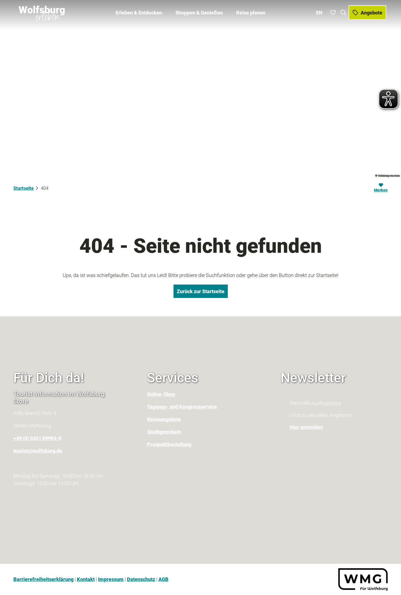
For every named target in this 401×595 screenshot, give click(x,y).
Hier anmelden (306, 427)
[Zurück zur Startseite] (40, 11)
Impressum (111, 579)
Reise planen (250, 11)
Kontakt (86, 579)
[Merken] (381, 188)
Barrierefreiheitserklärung (43, 579)
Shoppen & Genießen (199, 11)
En (320, 11)
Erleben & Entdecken (139, 11)
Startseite (23, 188)
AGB (163, 579)
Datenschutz (141, 579)
